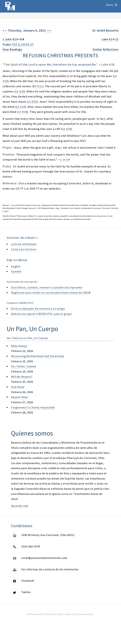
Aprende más (19, 506)
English (15, 266)
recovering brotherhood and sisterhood (37, 356)
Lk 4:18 (19, 91)
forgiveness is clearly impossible (33, 407)
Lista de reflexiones (24, 244)
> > (48, 30)
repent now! (19, 397)
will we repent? (21, 376)
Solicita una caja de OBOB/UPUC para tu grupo (41, 314)
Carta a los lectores (23, 249)
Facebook (27, 580)
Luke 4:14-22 (110, 39)
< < (5, 30)
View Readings (12, 49)
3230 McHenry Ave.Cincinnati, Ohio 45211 (48, 535)
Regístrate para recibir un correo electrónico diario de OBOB (50, 292)
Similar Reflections (105, 49)
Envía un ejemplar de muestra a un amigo (38, 308)
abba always (19, 346)
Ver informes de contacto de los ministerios (49, 569)
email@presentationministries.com (44, 558)
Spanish (16, 271)
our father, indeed (23, 366)
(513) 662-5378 (30, 546)
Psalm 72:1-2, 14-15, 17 (18, 44)
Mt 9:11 (37, 86)
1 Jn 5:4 (65, 159)
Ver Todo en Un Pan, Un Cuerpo (27, 338)
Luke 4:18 (107, 64)
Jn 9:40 (22, 112)
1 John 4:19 (10, 39)
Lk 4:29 (66, 129)
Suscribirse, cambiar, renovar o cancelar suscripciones (46, 287)
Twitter (26, 592)
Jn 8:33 (32, 101)
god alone (17, 387)
